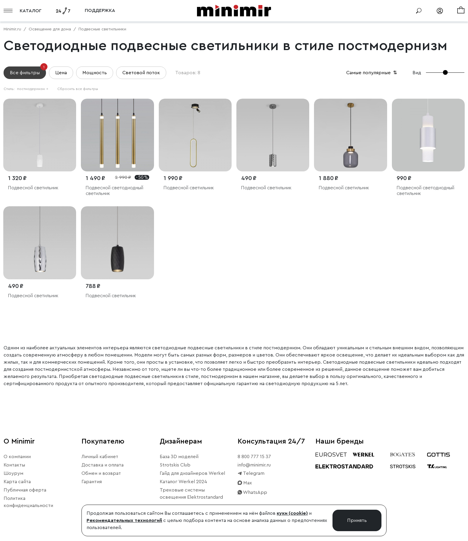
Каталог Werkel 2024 (183, 481)
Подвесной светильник (33, 187)
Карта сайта (17, 481)
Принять (357, 520)
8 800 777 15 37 (254, 456)
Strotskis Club (175, 465)
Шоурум (13, 473)
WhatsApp (252, 492)
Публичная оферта (25, 490)
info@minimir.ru (254, 465)
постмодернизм (32, 89)
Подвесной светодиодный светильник (114, 190)
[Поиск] (418, 10)
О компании (17, 456)
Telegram (251, 473)
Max (245, 482)
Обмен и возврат (101, 473)
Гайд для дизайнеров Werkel (192, 473)
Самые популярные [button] (372, 72)
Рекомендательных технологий (124, 520)
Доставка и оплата (102, 465)
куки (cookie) (292, 513)
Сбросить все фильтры (77, 89)
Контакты (14, 465)
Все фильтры (28, 70)
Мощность (94, 72)
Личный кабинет (99, 456)
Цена (61, 72)
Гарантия (91, 481)
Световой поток (141, 72)
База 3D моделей (179, 456)
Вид (416, 72)
